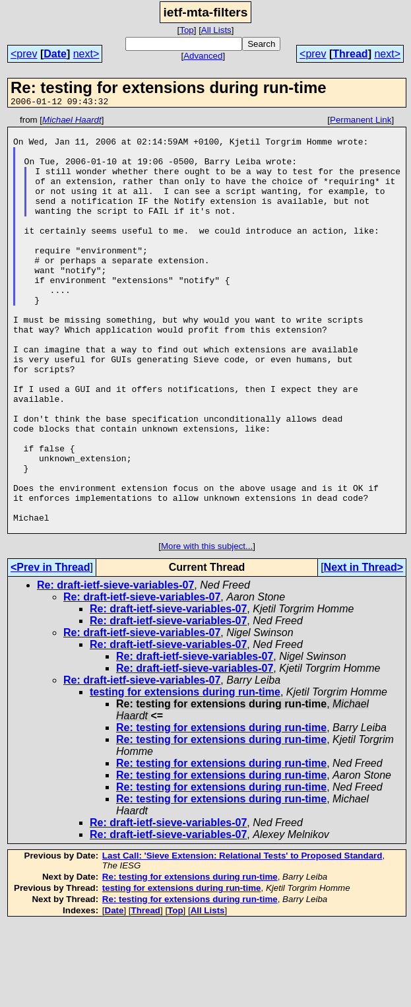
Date (55, 53)
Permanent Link (360, 122)
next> (86, 53)
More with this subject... (207, 629)
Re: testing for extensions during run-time (221, 810)
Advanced (202, 56)
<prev (24, 53)
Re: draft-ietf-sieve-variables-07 (115, 668)
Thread (349, 53)
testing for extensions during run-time (185, 775)
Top (186, 30)
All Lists (216, 30)
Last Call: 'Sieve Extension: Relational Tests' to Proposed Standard (242, 939)
